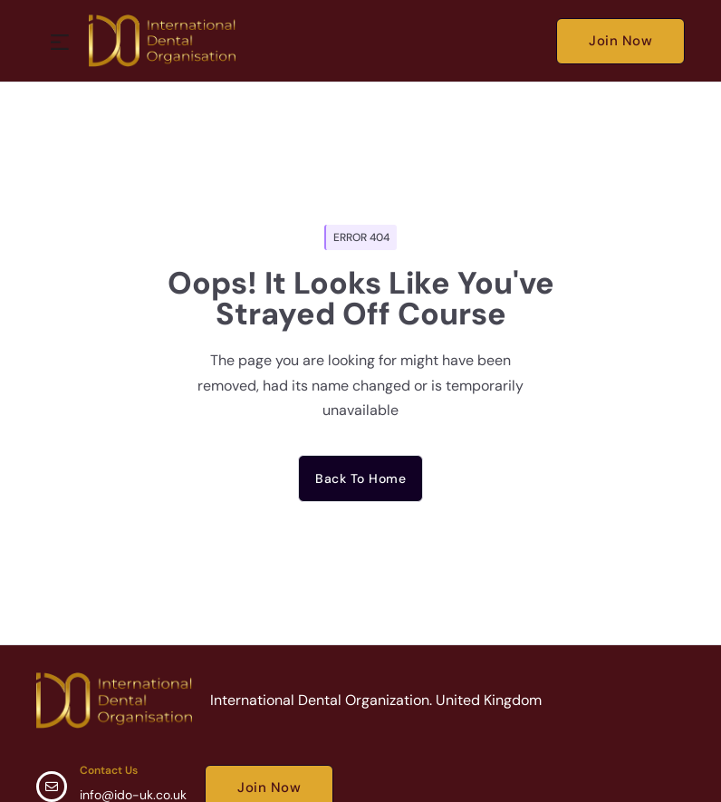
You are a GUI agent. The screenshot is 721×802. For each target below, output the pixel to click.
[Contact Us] (51, 786)
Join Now (620, 41)
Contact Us (109, 770)
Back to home (360, 478)
